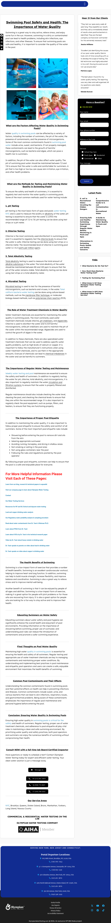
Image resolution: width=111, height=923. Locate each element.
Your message (94, 169)
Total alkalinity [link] (12, 261)
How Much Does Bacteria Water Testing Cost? (92, 272)
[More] (1, 48)
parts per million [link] (26, 248)
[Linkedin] (1, 45)
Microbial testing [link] (13, 286)
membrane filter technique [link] (37, 295)
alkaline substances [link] (14, 264)
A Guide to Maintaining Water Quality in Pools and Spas (102, 222)
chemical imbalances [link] (54, 353)
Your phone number (94, 132)
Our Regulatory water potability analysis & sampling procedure (28, 518)
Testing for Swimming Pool (93, 278)
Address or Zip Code (94, 141)
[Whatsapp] (1, 42)
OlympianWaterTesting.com (38, 921)
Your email (94, 123)
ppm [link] (37, 248)
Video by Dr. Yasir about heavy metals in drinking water (26, 540)
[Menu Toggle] (84, 4)
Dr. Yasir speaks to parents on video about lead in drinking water (29, 546)
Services (83, 148)
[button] (94, 266)
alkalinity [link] (49, 213)
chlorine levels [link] (47, 239)
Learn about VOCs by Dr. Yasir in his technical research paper (28, 535)
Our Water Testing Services (15, 501)
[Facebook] (1, 35)
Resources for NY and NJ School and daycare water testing (27, 507)
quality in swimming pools (24, 133)
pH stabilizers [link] (46, 321)
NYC (8, 807)
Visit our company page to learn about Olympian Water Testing (28, 490)
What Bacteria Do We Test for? (95, 266)
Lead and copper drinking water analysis (20, 512)
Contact (8, 495)
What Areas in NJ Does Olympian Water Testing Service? (91, 285)
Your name (94, 114)
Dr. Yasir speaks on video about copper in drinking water (26, 551)
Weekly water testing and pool (20, 373)
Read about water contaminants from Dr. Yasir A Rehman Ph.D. (28, 523)
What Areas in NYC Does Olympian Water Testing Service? (92, 293)
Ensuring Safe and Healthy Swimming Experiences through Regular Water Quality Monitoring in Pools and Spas (86, 227)
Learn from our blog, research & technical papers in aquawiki (28, 484)
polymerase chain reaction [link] (48, 298)
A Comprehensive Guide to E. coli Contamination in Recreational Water (102, 205)
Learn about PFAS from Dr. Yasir (17, 529)
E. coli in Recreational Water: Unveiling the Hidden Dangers (85, 203)
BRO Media (73, 921)
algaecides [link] (62, 321)
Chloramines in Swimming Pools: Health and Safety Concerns (86, 245)
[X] (1, 38)
